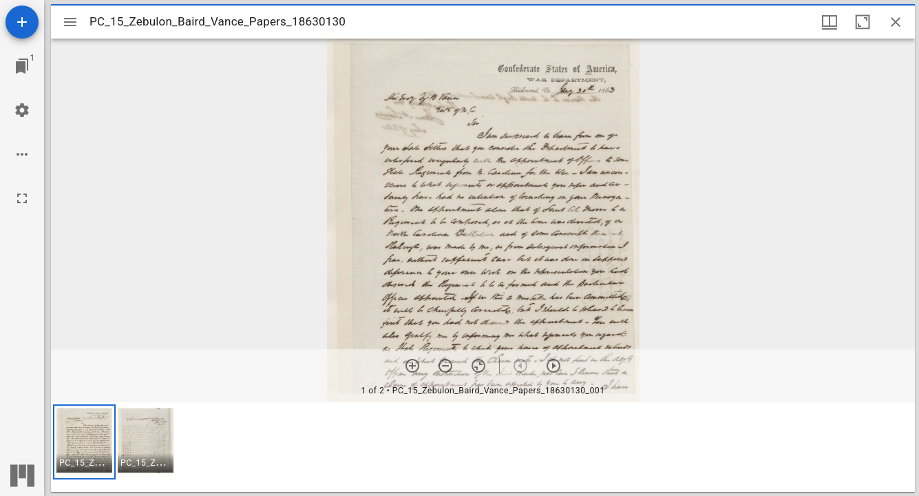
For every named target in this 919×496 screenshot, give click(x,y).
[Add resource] (22, 22)
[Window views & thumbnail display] (829, 22)
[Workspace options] (22, 154)
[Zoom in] (412, 365)
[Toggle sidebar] (70, 22)
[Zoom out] (445, 365)
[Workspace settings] (22, 110)
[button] (84, 442)
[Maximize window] (862, 22)
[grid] (483, 447)
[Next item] (553, 365)
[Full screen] (22, 198)
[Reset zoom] (478, 365)
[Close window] (895, 22)
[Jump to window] (22, 66)
